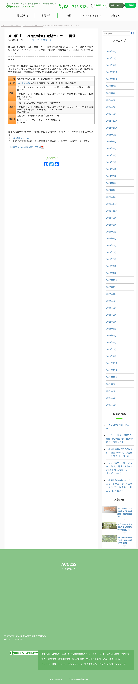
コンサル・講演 (53, 650)
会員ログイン (116, 5)
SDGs (118, 646)
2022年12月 (109, 278)
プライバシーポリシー (79, 667)
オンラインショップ (118, 650)
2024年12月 (109, 119)
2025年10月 (109, 77)
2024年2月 (108, 181)
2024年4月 (108, 167)
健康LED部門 (68, 646)
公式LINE (130, 5)
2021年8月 (108, 389)
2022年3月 (108, 340)
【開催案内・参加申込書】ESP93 (27, 155)
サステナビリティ (92, 15)
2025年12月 (109, 70)
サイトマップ (55, 667)
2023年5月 (108, 243)
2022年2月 (108, 347)
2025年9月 (108, 84)
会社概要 (50, 641)
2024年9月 (108, 132)
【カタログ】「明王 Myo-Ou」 (117, 423)
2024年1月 (108, 188)
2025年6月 (108, 98)
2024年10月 (109, 126)
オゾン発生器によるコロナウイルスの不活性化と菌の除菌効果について (126, 506)
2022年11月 (109, 285)
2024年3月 (108, 174)
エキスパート (101, 641)
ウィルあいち (25, 87)
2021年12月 (109, 361)
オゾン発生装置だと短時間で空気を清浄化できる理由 (126, 532)
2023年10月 (109, 209)
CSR (113, 646)
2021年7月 (108, 396)
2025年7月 (108, 91)
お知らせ (115, 15)
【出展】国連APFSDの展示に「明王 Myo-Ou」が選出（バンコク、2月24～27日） (118, 447)
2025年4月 (108, 105)
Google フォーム (24, 142)
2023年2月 (108, 264)
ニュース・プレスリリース (42, 40)
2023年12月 (109, 195)
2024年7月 (108, 146)
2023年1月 (108, 271)
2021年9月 (108, 382)
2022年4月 (108, 333)
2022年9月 (108, 299)
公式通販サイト (99, 5)
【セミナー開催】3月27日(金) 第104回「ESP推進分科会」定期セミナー (119, 433)
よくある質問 (115, 641)
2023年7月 (108, 229)
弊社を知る (22, 15)
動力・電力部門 (53, 646)
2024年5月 (108, 160)
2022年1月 (108, 354)
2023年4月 (108, 250)
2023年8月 (108, 223)
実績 (69, 15)
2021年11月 (109, 368)
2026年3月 (108, 49)
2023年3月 (108, 257)
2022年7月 (108, 313)
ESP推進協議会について (82, 641)
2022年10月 (109, 292)
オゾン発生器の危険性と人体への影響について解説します (126, 519)
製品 (67, 641)
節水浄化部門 (81, 646)
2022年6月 (108, 320)
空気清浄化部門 (96, 646)
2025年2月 (108, 112)
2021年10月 (109, 375)
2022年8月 (108, 306)
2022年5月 (108, 326)
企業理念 (60, 641)
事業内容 (45, 15)
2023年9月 (108, 216)
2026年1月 (108, 63)
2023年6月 (108, 236)
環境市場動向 (94, 650)
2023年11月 (109, 202)
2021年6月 (108, 403)
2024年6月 (108, 153)
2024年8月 (108, 139)
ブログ (105, 650)
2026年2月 (108, 56)
